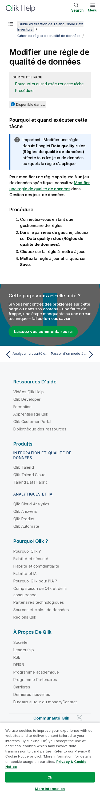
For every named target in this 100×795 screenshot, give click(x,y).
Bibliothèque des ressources (39, 429)
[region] (50, 758)
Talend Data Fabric (30, 482)
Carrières (21, 687)
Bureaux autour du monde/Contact (45, 702)
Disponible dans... (30, 104)
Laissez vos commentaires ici (43, 331)
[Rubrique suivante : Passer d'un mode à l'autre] (73, 354)
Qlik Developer (27, 399)
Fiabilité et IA (25, 573)
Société (20, 642)
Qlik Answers (25, 511)
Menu (92, 10)
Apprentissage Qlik (30, 414)
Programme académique (36, 672)
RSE (16, 657)
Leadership (23, 650)
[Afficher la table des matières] (11, 24)
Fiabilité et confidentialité (36, 566)
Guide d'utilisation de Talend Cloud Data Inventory (50, 26)
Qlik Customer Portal (32, 421)
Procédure (24, 90)
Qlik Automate (26, 526)
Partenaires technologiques (38, 602)
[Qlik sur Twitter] (79, 718)
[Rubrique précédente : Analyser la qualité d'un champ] (26, 354)
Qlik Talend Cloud (29, 474)
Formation (22, 406)
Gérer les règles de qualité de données (49, 35)
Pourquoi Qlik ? (27, 551)
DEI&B (18, 664)
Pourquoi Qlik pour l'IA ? (35, 581)
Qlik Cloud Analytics (31, 504)
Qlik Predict (23, 519)
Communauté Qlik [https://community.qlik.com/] (51, 718)
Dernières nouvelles (31, 694)
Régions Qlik (24, 617)
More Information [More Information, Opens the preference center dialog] (50, 788)
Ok (49, 777)
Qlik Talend (23, 467)
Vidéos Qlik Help (28, 392)
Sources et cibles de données (41, 609)
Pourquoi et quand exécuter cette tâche (49, 84)
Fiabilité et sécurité (30, 558)
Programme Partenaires (35, 679)
